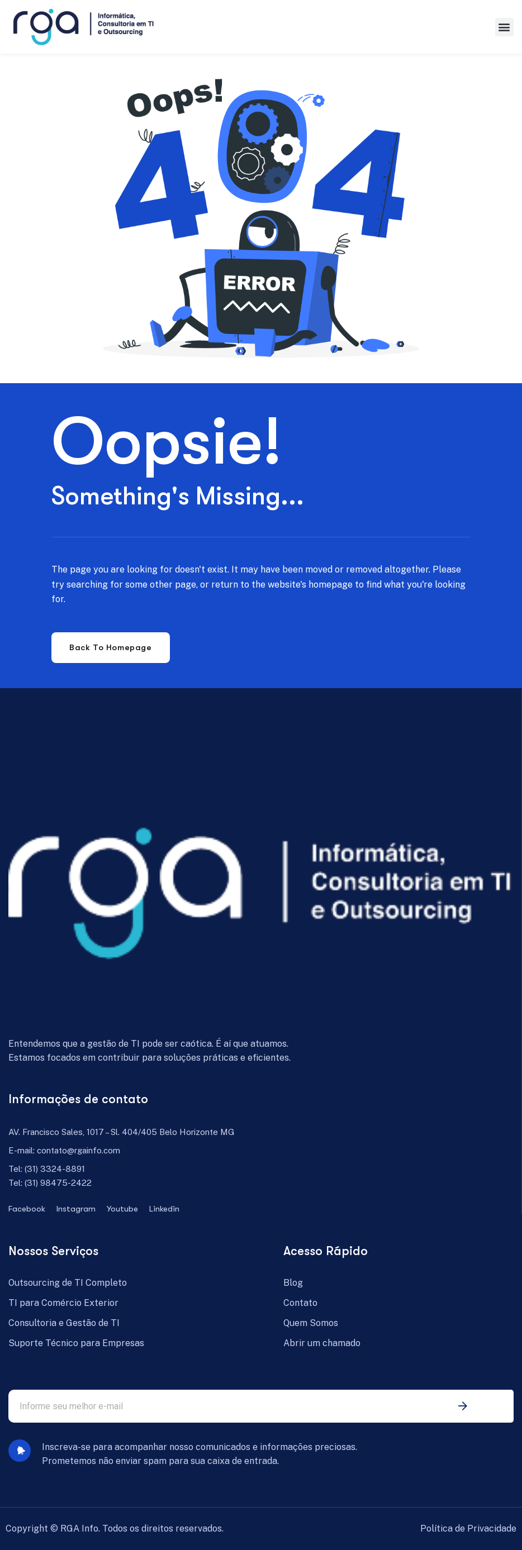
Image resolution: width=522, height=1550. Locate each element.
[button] (504, 27)
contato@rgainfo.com (78, 1150)
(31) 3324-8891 (55, 1169)
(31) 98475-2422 (58, 1182)
